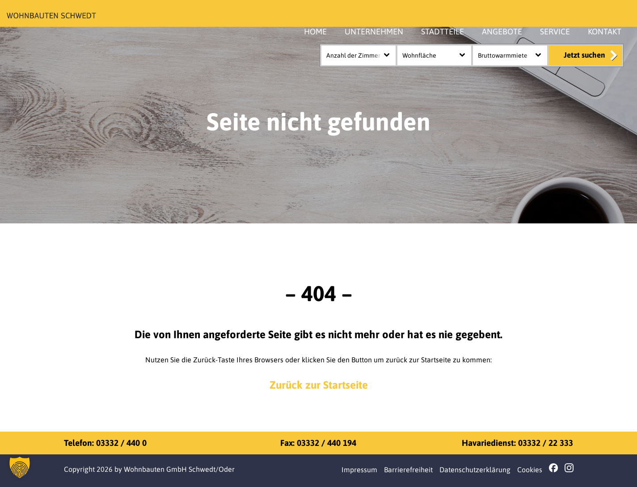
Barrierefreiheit (408, 470)
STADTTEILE (442, 31)
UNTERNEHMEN (374, 31)
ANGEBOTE (502, 31)
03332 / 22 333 (545, 443)
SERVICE (555, 31)
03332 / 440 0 (121, 443)
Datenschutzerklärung (474, 470)
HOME (315, 31)
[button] (19, 467)
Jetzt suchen (584, 54)
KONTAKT (604, 31)
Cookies (529, 470)
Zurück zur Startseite (319, 385)
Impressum (359, 470)
